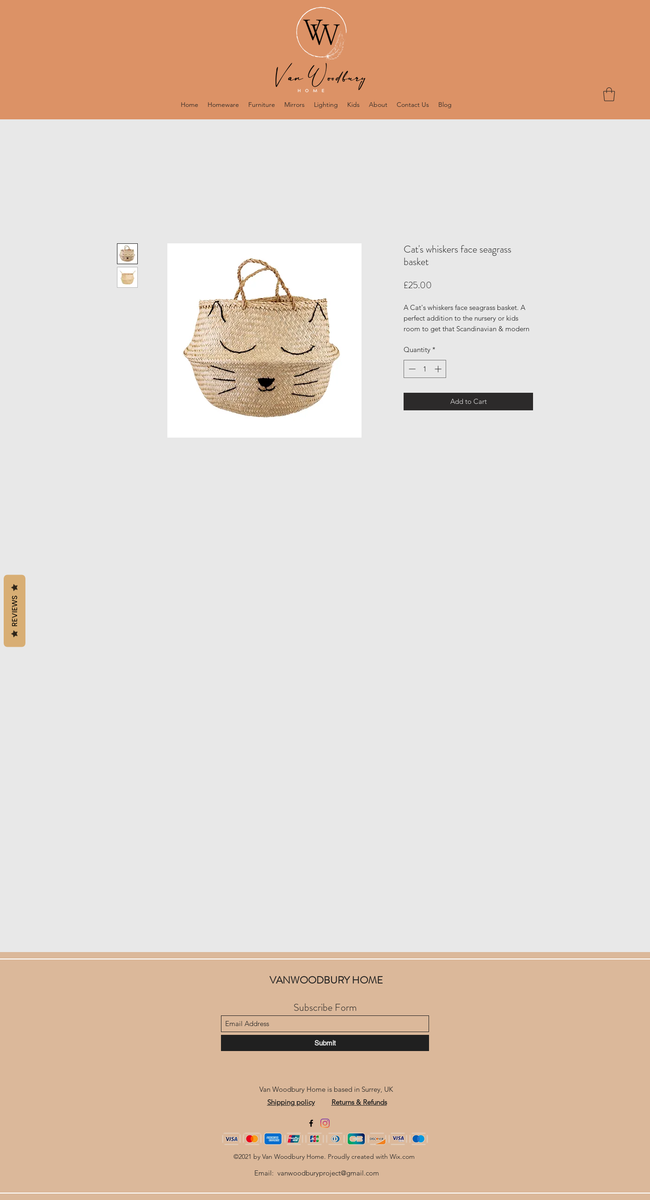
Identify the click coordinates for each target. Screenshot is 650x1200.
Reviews (14, 611)
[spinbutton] (425, 368)
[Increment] (439, 368)
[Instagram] (325, 1123)
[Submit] (325, 1043)
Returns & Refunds (359, 1102)
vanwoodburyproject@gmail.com (328, 1173)
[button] (609, 94)
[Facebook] (311, 1123)
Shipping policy (291, 1102)
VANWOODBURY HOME (326, 980)
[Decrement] (411, 368)
